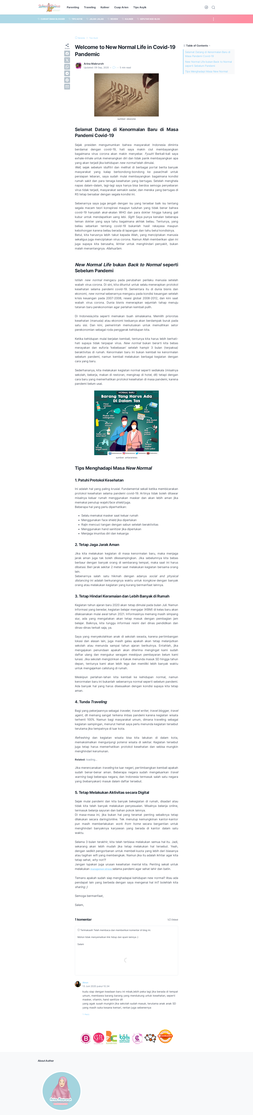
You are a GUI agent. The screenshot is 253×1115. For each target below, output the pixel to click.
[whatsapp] (67, 67)
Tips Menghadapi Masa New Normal (206, 71)
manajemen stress (103, 869)
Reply (88, 1014)
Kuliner (105, 7)
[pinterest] (67, 80)
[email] (67, 87)
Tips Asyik (139, 7)
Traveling (90, 7)
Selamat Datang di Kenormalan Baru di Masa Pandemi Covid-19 (207, 54)
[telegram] (67, 73)
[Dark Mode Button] (206, 7)
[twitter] (67, 60)
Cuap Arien (121, 7)
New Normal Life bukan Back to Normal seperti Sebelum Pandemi (208, 63)
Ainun (86, 982)
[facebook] (67, 53)
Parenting (73, 7)
